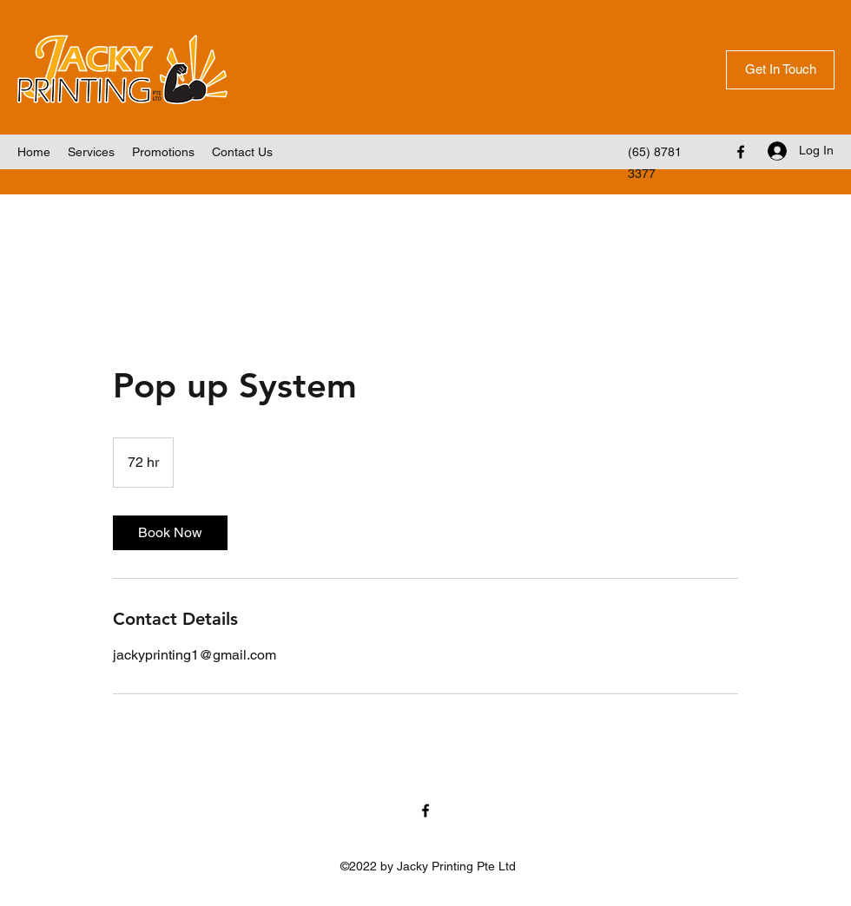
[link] (170, 532)
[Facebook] (740, 152)
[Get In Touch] (780, 69)
